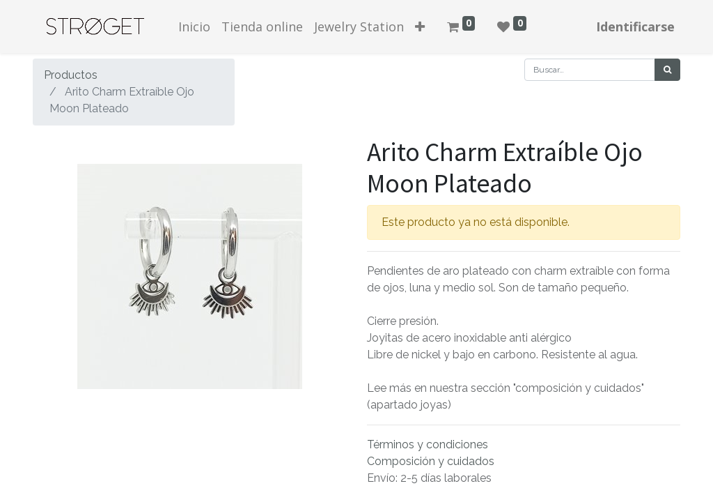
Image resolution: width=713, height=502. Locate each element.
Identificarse (635, 26)
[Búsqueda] (667, 70)
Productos (70, 75)
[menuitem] (194, 27)
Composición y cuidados (430, 461)
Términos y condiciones (427, 444)
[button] (419, 27)
